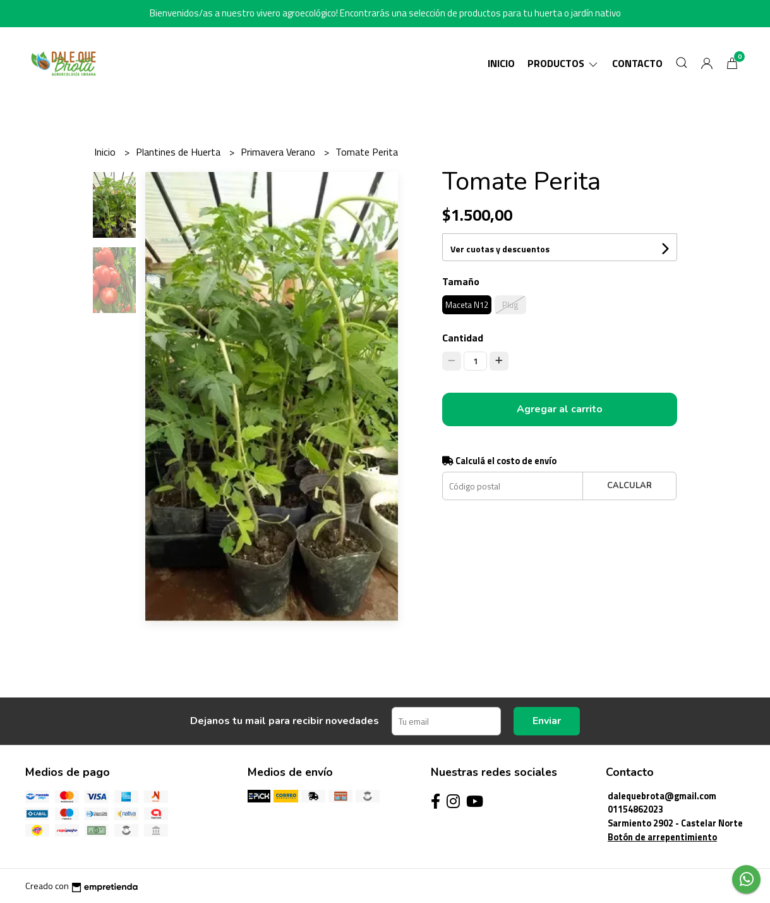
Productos (563, 63)
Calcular (629, 485)
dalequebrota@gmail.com (662, 796)
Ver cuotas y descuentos (500, 248)
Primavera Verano (279, 151)
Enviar (546, 721)
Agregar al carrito (560, 409)
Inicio (501, 63)
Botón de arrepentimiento (662, 837)
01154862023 (635, 809)
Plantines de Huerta (179, 151)
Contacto (637, 63)
